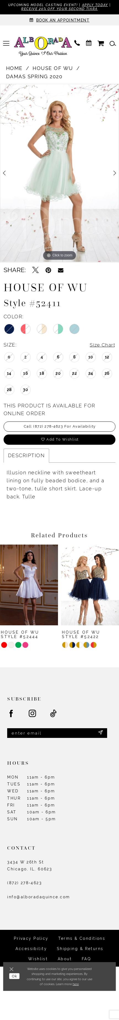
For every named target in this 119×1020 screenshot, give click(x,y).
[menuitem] (6, 44)
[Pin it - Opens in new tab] (48, 270)
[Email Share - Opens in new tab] (61, 270)
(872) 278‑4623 (24, 886)
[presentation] (29, 587)
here (76, 984)
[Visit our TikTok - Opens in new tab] (53, 716)
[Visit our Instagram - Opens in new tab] (32, 716)
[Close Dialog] (12, 969)
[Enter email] (57, 736)
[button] (6, 44)
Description (26, 458)
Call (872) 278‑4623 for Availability (59, 428)
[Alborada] (43, 48)
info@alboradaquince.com (38, 900)
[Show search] (113, 44)
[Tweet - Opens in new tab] (35, 271)
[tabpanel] (59, 174)
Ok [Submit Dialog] (15, 977)
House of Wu (53, 69)
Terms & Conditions (81, 942)
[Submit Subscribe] (100, 736)
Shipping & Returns (80, 952)
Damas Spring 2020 (34, 77)
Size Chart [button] (101, 345)
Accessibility (31, 952)
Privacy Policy (31, 942)
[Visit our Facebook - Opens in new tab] (11, 716)
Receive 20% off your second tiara (68, 9)
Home (14, 69)
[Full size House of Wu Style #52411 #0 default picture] (59, 174)
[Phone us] (77, 44)
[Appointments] (59, 20)
